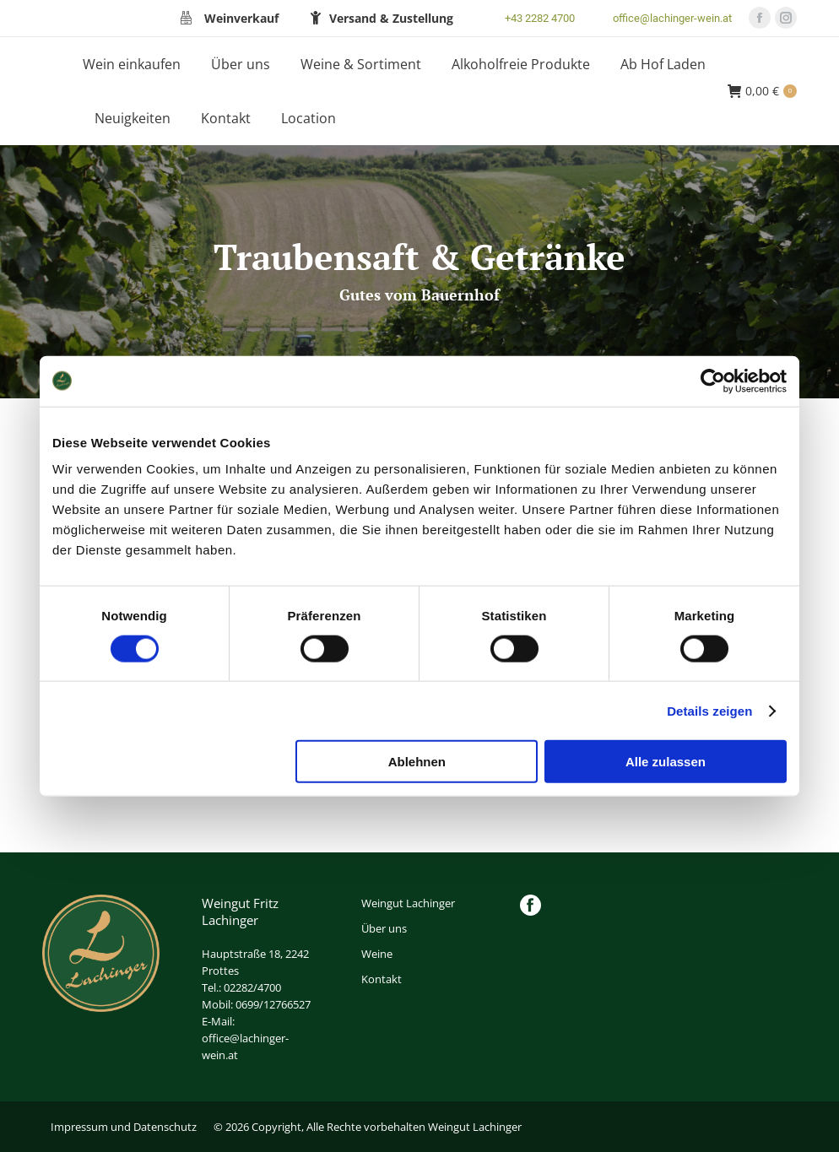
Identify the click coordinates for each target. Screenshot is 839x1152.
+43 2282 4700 (529, 18)
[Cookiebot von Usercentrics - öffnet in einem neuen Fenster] (713, 380)
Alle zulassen (665, 761)
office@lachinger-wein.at (662, 18)
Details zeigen (709, 710)
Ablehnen (417, 761)
